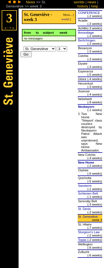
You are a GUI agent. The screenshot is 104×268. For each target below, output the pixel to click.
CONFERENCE (89, 12)
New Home (86, 162)
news (92, 2)
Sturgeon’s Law (89, 232)
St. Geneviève (88, 216)
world (65, 19)
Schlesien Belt (88, 193)
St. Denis (84, 209)
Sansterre (85, 185)
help (94, 6)
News (30, 2)
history (82, 6)
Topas (82, 239)
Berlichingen (86, 40)
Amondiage (86, 32)
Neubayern (86, 106)
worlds (79, 2)
